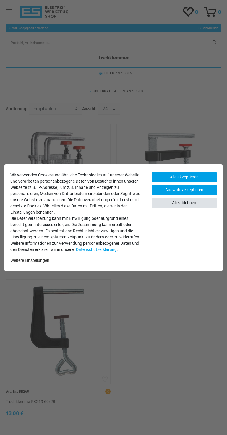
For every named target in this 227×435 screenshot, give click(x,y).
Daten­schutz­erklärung (96, 249)
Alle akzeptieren (184, 177)
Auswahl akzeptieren (184, 189)
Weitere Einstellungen (29, 260)
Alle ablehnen (184, 202)
